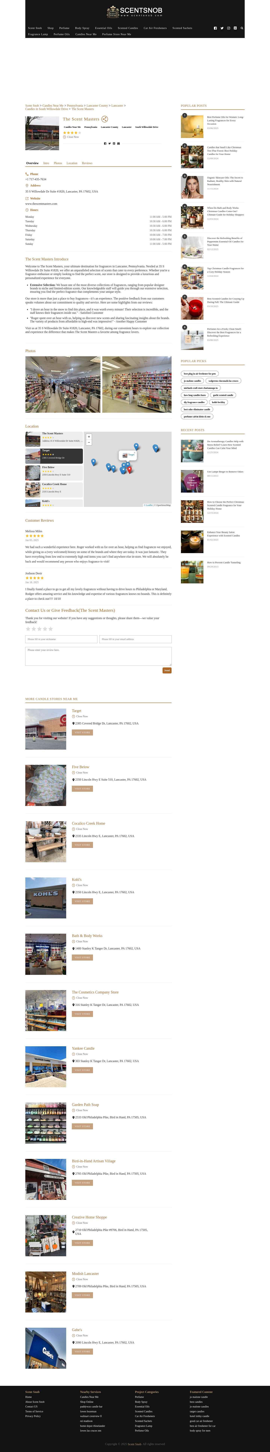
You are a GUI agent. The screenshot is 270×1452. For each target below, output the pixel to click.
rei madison (86, 1421)
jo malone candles (192, 381)
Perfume (64, 28)
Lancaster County (97, 105)
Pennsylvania (75, 105)
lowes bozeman (88, 1411)
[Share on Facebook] (105, 143)
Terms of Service (34, 1411)
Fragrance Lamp (38, 34)
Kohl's (76, 879)
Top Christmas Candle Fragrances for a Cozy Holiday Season (225, 270)
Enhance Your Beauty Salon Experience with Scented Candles (223, 534)
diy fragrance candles (194, 402)
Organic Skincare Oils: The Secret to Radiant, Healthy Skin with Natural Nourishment (225, 181)
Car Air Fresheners (155, 28)
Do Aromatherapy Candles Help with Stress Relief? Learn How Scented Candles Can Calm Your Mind (225, 445)
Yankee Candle (83, 1048)
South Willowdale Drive (146, 127)
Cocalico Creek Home (88, 823)
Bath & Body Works (87, 936)
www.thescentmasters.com (41, 203)
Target (76, 711)
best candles (196, 1401)
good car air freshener (201, 1421)
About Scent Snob (34, 1401)
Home (28, 1397)
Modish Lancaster (85, 1274)
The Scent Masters (83, 109)
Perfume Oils (62, 34)
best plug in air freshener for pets (200, 373)
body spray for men (200, 1430)
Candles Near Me (86, 34)
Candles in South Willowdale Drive (46, 109)
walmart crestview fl (91, 1416)
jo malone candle (199, 1397)
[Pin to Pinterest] (114, 143)
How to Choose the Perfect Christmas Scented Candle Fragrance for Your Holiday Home (225, 505)
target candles (197, 1411)
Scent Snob (35, 28)
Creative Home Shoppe (89, 1217)
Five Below (80, 767)
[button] (132, 477)
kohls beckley (218, 402)
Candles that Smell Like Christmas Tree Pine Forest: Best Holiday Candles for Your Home (224, 150)
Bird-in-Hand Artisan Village (94, 1161)
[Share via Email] (118, 143)
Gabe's (77, 1330)
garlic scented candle (223, 395)
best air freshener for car (203, 1426)
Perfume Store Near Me (116, 34)
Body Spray (82, 28)
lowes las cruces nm (90, 1430)
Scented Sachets (182, 28)
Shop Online (86, 1401)
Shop (50, 28)
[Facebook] (215, 28)
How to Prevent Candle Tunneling (224, 562)
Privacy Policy (33, 1416)
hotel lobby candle (199, 1416)
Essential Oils (103, 28)
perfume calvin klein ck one (197, 416)
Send (167, 670)
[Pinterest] (235, 28)
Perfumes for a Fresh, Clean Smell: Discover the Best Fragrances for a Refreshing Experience (224, 332)
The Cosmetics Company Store (95, 992)
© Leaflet (148, 505)
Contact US (31, 1406)
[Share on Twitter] (110, 143)
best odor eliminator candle (197, 409)
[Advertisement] (135, 75)
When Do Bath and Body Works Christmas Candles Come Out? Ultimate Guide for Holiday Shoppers (225, 211)
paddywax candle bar (91, 1406)
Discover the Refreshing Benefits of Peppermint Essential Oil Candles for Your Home (225, 241)
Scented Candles (128, 28)
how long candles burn (195, 395)
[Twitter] (222, 28)
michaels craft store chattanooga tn (201, 388)
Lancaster (117, 105)
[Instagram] (228, 28)
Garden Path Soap (85, 1104)
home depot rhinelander (92, 1426)
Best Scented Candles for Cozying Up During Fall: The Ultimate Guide (225, 300)
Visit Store (82, 732)
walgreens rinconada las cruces (223, 381)
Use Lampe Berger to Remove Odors (225, 471)
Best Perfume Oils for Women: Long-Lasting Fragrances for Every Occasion (225, 120)
